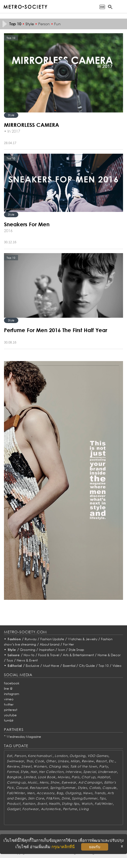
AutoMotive (51, 809)
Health (54, 804)
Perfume (70, 809)
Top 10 (104, 666)
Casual (22, 788)
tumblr (9, 720)
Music (32, 782)
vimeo (9, 699)
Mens (44, 782)
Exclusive (32, 666)
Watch (87, 804)
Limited (30, 777)
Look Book (46, 777)
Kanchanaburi (40, 756)
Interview (73, 772)
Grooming (27, 650)
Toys (10, 660)
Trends (99, 793)
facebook (11, 683)
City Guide (87, 666)
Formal (12, 772)
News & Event (27, 660)
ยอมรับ (94, 847)
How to (29, 655)
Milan (75, 761)
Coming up (16, 782)
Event (42, 804)
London (61, 756)
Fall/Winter (16, 793)
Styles (82, 788)
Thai (29, 761)
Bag (59, 793)
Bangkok (14, 777)
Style (29, 24)
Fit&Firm (52, 798)
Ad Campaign (90, 782)
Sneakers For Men (27, 224)
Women (40, 766)
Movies (63, 777)
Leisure (14, 655)
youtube (10, 715)
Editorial (15, 666)
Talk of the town (83, 766)
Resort (101, 761)
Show (54, 782)
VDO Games (97, 756)
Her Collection (51, 772)
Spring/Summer (63, 788)
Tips (102, 798)
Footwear (30, 809)
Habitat (103, 777)
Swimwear (15, 761)
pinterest (10, 710)
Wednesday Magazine (24, 737)
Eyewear (69, 782)
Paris (76, 777)
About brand (49, 644)
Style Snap (76, 650)
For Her (68, 644)
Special (89, 772)
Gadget (13, 809)
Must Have (51, 666)
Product (13, 804)
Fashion (14, 639)
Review (88, 761)
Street (26, 766)
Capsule (109, 788)
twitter (9, 704)
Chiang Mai (58, 766)
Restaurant (39, 788)
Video (116, 666)
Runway (31, 639)
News (87, 793)
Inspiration (46, 650)
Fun (57, 24)
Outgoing (77, 756)
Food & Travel (48, 655)
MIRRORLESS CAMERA (31, 125)
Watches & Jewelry (82, 639)
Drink (66, 798)
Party (103, 766)
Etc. (112, 761)
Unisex (63, 761)
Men (30, 793)
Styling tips (70, 804)
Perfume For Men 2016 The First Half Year (55, 330)
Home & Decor (109, 655)
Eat (9, 756)
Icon (61, 650)
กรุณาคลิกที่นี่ (63, 846)
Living (84, 809)
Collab (94, 788)
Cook (39, 761)
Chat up (88, 777)
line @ (8, 688)
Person (44, 24)
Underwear (107, 772)
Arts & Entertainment (78, 655)
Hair (33, 772)
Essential (69, 666)
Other (51, 761)
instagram (11, 694)
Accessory (45, 793)
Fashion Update (52, 639)
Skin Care (36, 798)
